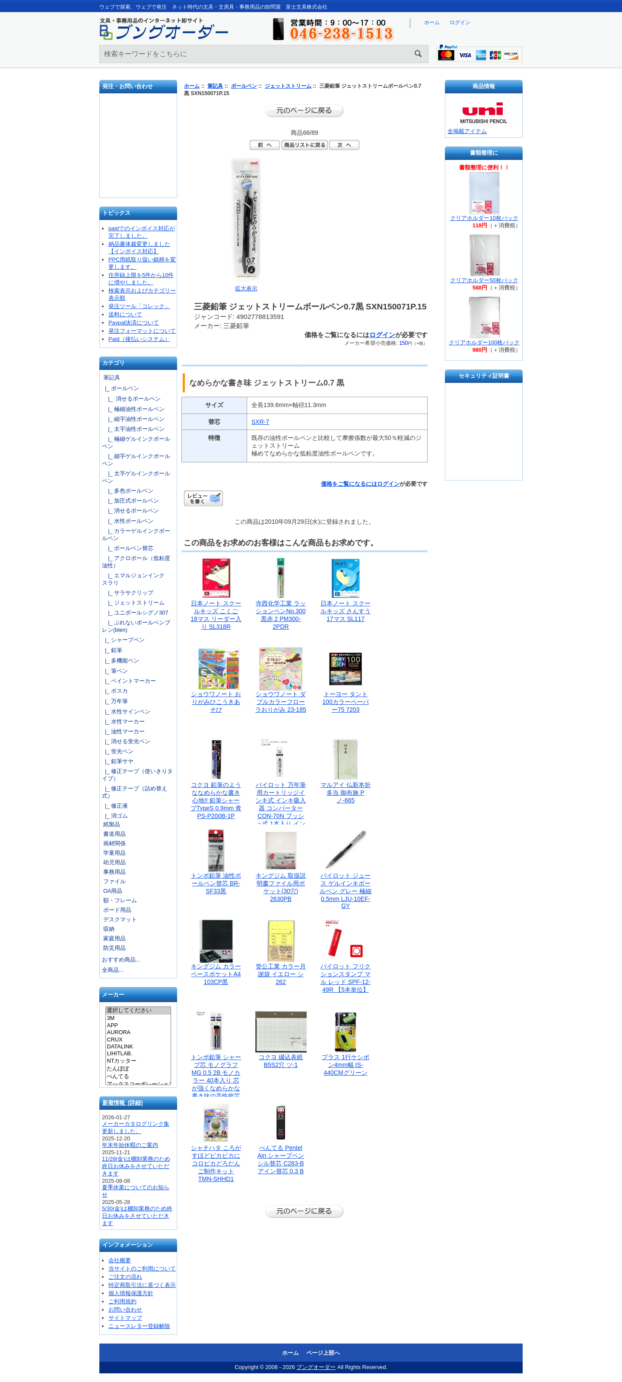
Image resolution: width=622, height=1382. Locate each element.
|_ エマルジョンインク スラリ (136, 579)
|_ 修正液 (115, 805)
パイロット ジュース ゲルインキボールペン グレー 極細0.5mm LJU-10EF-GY (345, 890)
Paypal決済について (133, 322)
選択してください (138, 1011)
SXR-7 (260, 421)
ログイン (460, 22)
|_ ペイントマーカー (129, 681)
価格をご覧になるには (349, 484)
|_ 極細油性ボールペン (133, 409)
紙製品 (111, 824)
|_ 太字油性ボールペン (133, 429)
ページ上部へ (323, 1353)
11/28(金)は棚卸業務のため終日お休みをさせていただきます (136, 1166)
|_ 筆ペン (115, 671)
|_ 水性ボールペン (127, 521)
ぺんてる (138, 1077)
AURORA (138, 1032)
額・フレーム (120, 900)
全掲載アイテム (467, 131)
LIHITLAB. (138, 1053)
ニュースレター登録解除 (139, 1326)
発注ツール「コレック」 (139, 306)
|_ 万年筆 (115, 701)
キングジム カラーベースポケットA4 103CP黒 (216, 974)
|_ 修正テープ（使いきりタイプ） (137, 775)
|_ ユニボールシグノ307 (135, 612)
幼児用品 (114, 862)
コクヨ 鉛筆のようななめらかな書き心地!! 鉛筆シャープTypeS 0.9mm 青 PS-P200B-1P (215, 800)
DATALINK (138, 1046)
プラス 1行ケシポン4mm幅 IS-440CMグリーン (345, 1065)
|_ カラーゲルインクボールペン (136, 534)
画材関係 (114, 843)
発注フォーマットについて (142, 331)
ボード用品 (117, 910)
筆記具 (215, 86)
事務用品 (114, 872)
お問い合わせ (138, 149)
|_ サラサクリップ (127, 592)
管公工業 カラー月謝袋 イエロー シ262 (281, 974)
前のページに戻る (304, 110)
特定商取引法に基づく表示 (142, 1285)
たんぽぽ (138, 1069)
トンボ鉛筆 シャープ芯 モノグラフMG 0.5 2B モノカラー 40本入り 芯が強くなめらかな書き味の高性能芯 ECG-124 (216, 1080)
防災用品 (114, 948)
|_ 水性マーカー (123, 721)
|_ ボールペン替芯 (127, 548)
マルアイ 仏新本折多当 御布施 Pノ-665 (346, 792)
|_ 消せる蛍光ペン (126, 741)
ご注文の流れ (125, 1277)
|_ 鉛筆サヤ (117, 761)
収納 (108, 929)
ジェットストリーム (288, 86)
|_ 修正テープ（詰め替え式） (134, 792)
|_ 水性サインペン (126, 711)
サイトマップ (125, 1318)
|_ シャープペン (123, 640)
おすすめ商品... (121, 959)
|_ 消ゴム (115, 815)
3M (138, 1018)
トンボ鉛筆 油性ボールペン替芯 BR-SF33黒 (216, 883)
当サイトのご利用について (142, 1268)
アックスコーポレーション (138, 1085)
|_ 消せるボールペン (131, 398)
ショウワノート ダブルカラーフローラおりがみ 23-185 (280, 702)
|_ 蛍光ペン (117, 751)
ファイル (114, 881)
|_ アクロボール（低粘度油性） (136, 562)
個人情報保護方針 (130, 1293)
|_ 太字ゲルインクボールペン (136, 477)
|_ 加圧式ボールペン (130, 500)
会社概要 (119, 1260)
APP (138, 1025)
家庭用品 (114, 938)
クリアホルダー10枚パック (484, 218)
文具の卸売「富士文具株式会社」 (138, 177)
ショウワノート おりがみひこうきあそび (216, 702)
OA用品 (113, 891)
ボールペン (244, 86)
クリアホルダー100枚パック (484, 342)
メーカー (113, 995)
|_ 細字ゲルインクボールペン (136, 460)
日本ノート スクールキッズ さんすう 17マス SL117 (346, 611)
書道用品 (114, 834)
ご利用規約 (122, 1301)
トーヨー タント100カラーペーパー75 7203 (345, 702)
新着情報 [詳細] (122, 1102)
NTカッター (138, 1061)
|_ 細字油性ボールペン (133, 419)
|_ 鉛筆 (112, 650)
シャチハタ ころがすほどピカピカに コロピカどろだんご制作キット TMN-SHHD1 (216, 1163)
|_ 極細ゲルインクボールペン (136, 442)
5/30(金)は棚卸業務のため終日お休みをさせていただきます (137, 1215)
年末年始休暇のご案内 (130, 1145)
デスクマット (120, 919)
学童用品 (114, 853)
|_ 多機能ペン (120, 660)
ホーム (432, 22)
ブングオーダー (316, 1367)
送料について (125, 314)
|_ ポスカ (115, 691)
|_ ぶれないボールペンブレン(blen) (136, 626)
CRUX (138, 1039)
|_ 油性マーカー (123, 731)
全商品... (113, 970)
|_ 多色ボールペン (127, 490)
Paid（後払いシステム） (139, 339)
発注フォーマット (138, 118)
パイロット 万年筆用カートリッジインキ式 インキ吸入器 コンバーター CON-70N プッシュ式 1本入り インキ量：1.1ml (281, 808)
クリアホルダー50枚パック (484, 280)
